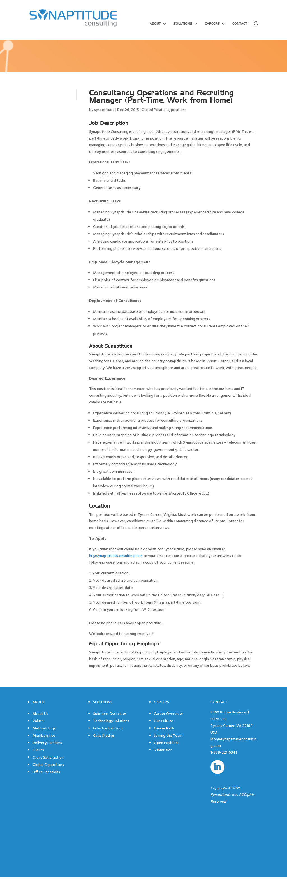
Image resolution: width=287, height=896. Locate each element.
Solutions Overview (109, 714)
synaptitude (104, 110)
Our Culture (163, 721)
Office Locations (46, 772)
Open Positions (166, 743)
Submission (163, 750)
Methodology (44, 728)
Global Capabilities (48, 765)
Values (38, 721)
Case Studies (104, 736)
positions (178, 110)
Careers (212, 23)
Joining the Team (168, 736)
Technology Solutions (111, 721)
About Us (40, 714)
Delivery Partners (47, 743)
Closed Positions (155, 110)
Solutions (182, 23)
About (155, 23)
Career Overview (168, 714)
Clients (38, 750)
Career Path (164, 728)
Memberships (44, 736)
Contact (239, 23)
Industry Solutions (108, 728)
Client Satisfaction (48, 757)
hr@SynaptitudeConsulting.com (116, 556)
